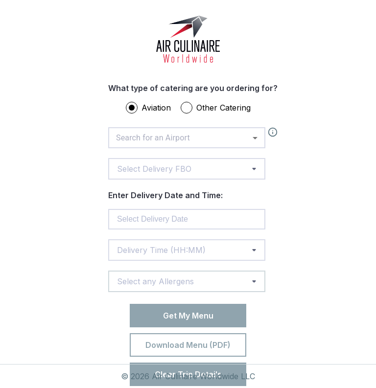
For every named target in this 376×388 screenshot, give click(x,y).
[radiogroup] (193, 109)
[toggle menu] (254, 168)
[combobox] (186, 137)
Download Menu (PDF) (188, 345)
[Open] (255, 138)
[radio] (132, 108)
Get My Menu (188, 315)
